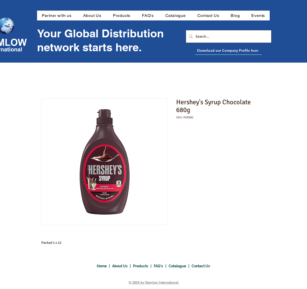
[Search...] (228, 36)
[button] (121, 15)
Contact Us (201, 266)
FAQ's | (161, 266)
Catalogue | (180, 266)
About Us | (122, 266)
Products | (143, 266)
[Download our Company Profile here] (240, 50)
